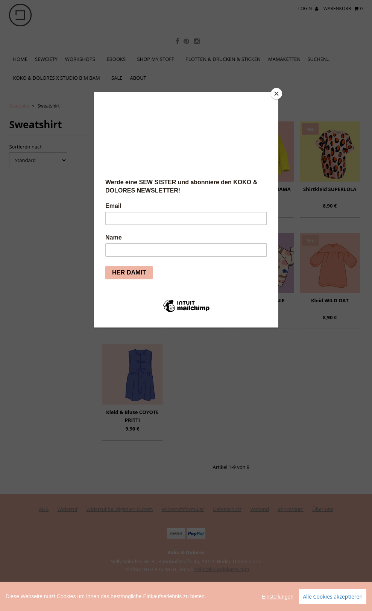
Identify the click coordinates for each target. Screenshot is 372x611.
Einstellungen (277, 605)
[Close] (276, 93)
